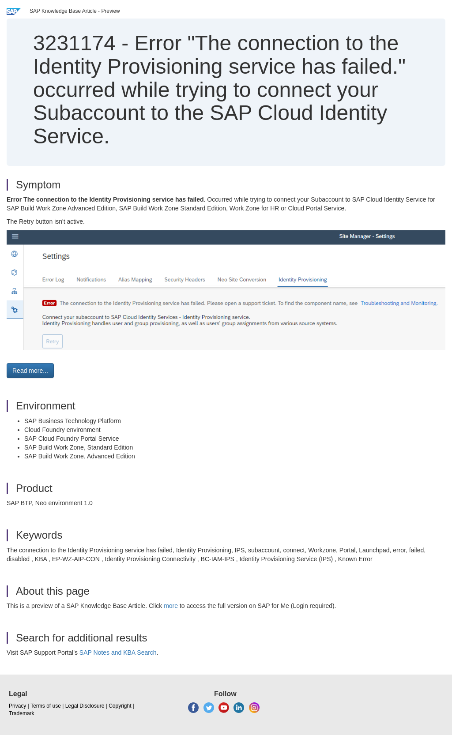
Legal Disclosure (85, 706)
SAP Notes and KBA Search (118, 652)
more (171, 605)
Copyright (120, 706)
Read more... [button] (30, 370)
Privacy (17, 706)
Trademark (21, 713)
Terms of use (45, 706)
